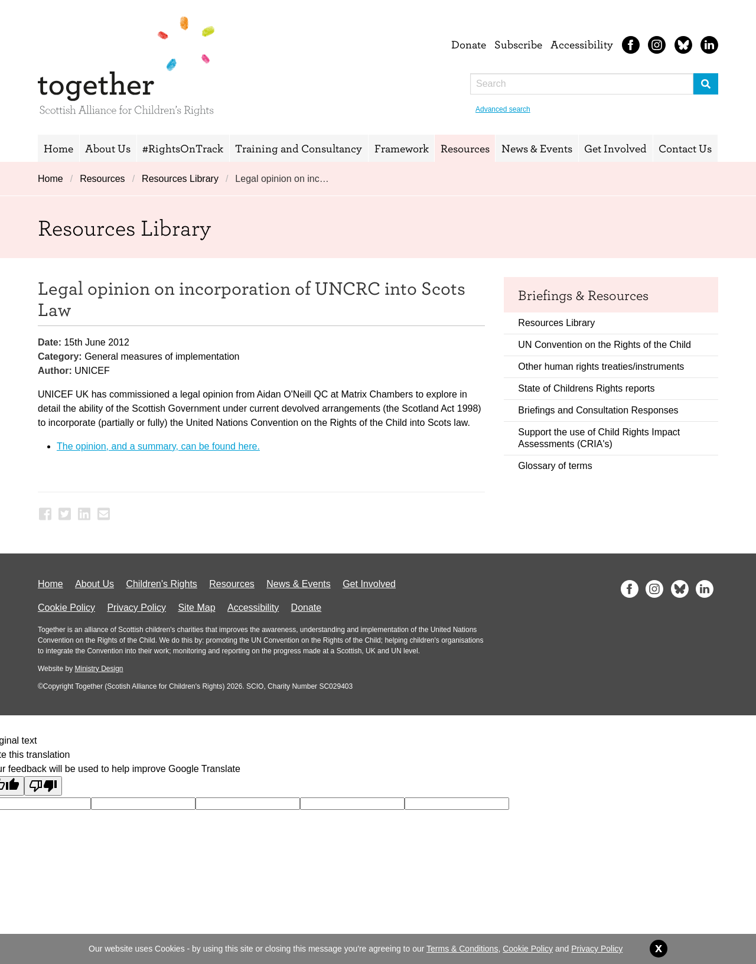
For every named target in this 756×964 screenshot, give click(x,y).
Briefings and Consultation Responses (598, 410)
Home (58, 148)
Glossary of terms (555, 466)
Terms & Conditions (462, 948)
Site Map (196, 607)
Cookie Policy (66, 607)
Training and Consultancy (298, 148)
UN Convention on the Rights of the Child (604, 345)
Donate (468, 44)
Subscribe (518, 44)
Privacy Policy (136, 607)
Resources (465, 148)
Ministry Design (98, 669)
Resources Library (180, 179)
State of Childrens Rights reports (586, 388)
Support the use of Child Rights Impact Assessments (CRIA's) (599, 438)
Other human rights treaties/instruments (601, 367)
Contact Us (685, 148)
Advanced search (502, 109)
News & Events (536, 148)
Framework (401, 148)
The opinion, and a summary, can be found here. (158, 446)
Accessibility (581, 44)
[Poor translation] (43, 786)
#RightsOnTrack (182, 148)
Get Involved (615, 148)
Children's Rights (161, 584)
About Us (108, 148)
